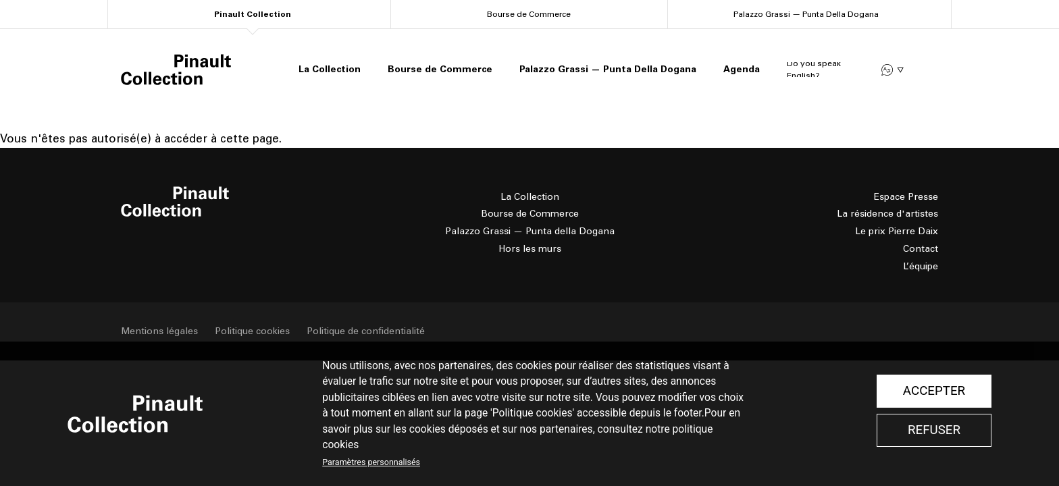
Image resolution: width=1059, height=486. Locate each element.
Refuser (934, 430)
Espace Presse (906, 196)
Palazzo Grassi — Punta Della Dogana (806, 14)
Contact (920, 248)
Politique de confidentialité (366, 331)
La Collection (330, 69)
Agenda (741, 69)
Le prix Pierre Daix (896, 231)
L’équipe (920, 266)
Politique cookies (252, 331)
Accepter (934, 390)
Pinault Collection (252, 14)
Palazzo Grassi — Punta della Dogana (530, 231)
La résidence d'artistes (887, 213)
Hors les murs (529, 248)
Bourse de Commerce (529, 14)
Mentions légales (159, 331)
